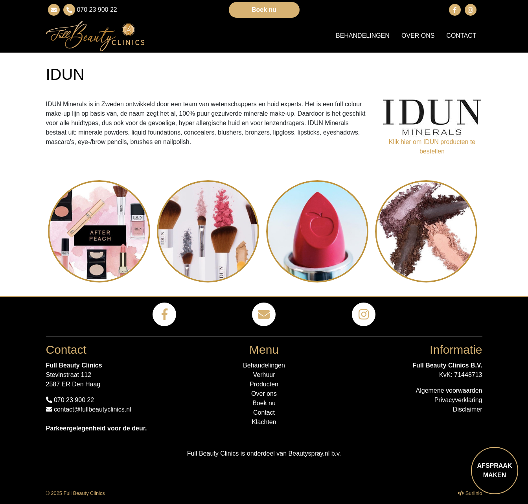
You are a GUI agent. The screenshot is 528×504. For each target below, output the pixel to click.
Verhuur (264, 374)
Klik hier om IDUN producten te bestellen (432, 146)
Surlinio (473, 493)
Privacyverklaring (458, 400)
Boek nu (264, 9)
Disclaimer (467, 409)
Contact (461, 35)
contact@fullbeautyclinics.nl (88, 409)
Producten (264, 384)
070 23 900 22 (96, 9)
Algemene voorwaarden (449, 390)
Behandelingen (363, 35)
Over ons (417, 35)
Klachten (264, 422)
